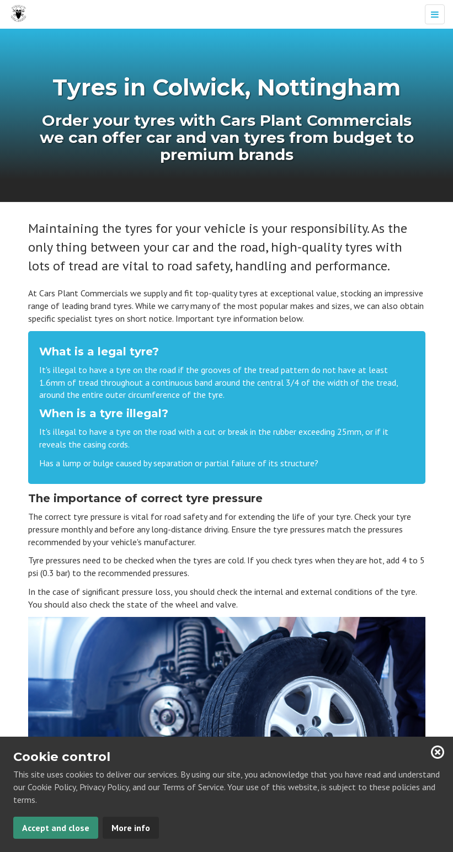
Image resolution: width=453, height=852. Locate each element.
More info (130, 827)
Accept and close (55, 827)
